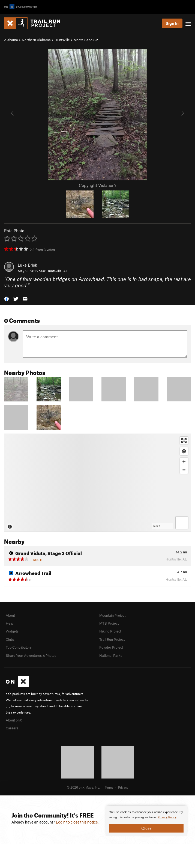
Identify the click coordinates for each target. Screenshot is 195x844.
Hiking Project (110, 631)
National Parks (110, 655)
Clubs (10, 639)
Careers (12, 728)
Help (9, 623)
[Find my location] (184, 451)
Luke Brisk (27, 265)
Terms (109, 787)
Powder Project (111, 647)
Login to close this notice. (77, 822)
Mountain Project (112, 615)
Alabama (11, 40)
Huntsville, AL (57, 271)
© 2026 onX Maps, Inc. (83, 787)
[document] (146, 821)
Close (146, 828)
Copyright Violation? (97, 185)
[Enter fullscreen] (184, 441)
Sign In (172, 23)
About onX (14, 720)
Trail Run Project (112, 639)
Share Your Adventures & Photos (31, 655)
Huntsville (62, 40)
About (10, 615)
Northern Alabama (36, 40)
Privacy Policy (167, 817)
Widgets (12, 631)
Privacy (123, 787)
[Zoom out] (184, 470)
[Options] (182, 523)
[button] (6, 298)
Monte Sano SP (86, 40)
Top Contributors (19, 647)
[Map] (97, 483)
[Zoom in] (184, 462)
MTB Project (109, 623)
